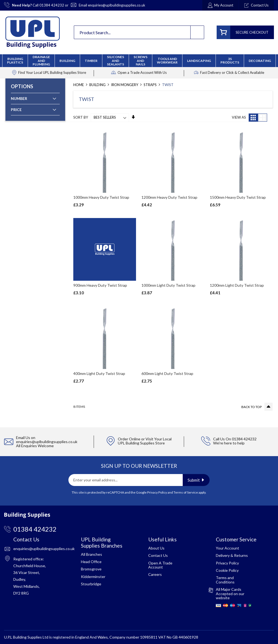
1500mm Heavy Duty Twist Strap (238, 197)
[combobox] (139, 32)
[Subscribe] (196, 480)
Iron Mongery (125, 85)
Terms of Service (185, 492)
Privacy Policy (157, 492)
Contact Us (158, 555)
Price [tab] (16, 109)
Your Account (227, 548)
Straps (150, 85)
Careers (155, 574)
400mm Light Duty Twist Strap (99, 373)
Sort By (80, 117)
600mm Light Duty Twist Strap (167, 373)
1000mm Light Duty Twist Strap (168, 285)
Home (79, 85)
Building (97, 85)
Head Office (91, 561)
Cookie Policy (227, 570)
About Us (156, 548)
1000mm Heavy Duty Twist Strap (101, 197)
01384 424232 (51, 5)
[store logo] (32, 32)
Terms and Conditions (225, 579)
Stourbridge (91, 584)
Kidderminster (93, 576)
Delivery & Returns (232, 555)
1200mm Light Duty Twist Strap (237, 285)
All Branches (91, 554)
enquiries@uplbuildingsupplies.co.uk (116, 5)
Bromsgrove (91, 569)
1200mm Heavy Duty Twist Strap (169, 197)
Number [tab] (19, 98)
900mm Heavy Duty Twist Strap (100, 285)
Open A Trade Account (160, 565)
